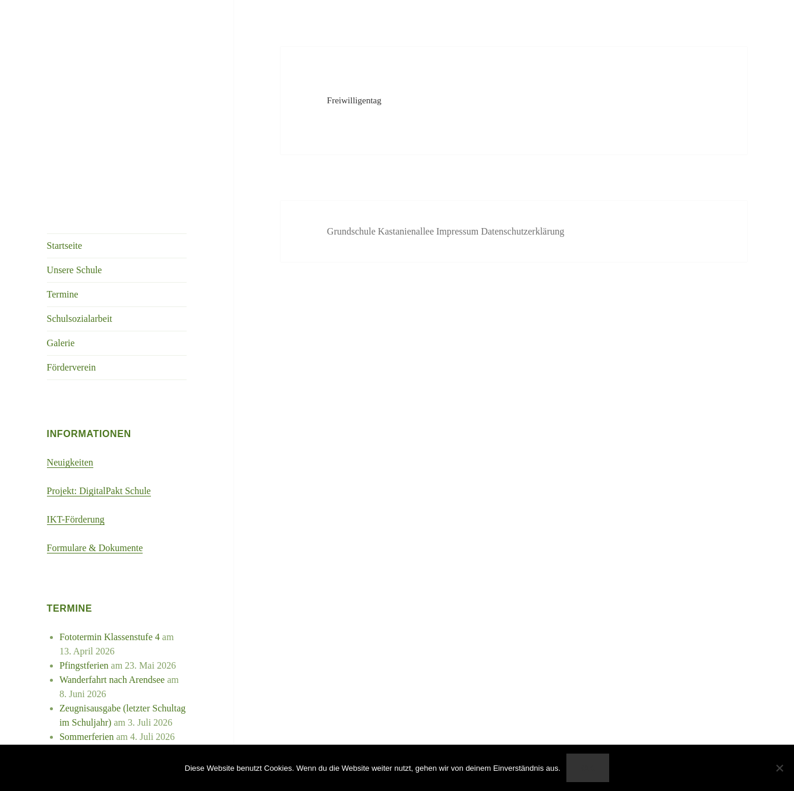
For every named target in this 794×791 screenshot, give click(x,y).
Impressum (458, 231)
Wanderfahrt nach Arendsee (112, 680)
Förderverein (71, 367)
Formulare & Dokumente (95, 548)
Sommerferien (86, 737)
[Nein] (779, 768)
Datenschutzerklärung (522, 231)
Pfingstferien (84, 665)
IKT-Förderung (76, 519)
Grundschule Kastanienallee (381, 231)
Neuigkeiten (70, 462)
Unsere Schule (74, 270)
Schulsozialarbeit (79, 319)
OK (587, 768)
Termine (62, 294)
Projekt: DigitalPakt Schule (99, 491)
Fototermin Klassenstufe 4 (109, 637)
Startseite (65, 246)
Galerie (61, 343)
